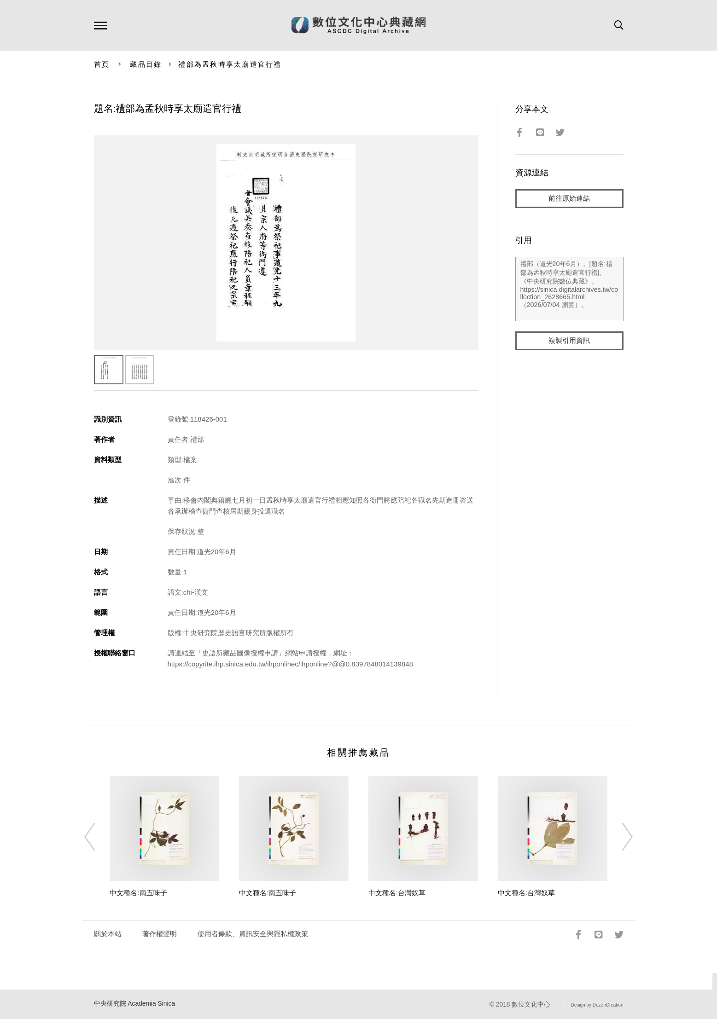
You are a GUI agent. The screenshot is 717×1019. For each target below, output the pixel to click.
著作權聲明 (159, 934)
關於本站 (108, 934)
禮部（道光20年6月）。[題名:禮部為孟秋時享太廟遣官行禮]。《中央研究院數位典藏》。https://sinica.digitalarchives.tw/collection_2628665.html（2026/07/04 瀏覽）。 (569, 289)
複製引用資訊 (569, 341)
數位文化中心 (531, 1004)
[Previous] (98, 837)
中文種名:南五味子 (138, 893)
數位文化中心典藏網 (358, 25)
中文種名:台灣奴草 (397, 893)
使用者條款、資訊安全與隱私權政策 (253, 934)
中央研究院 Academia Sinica (134, 1003)
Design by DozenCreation (597, 1004)
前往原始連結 (569, 199)
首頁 (102, 64)
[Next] (619, 837)
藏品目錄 (146, 64)
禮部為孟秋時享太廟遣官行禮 (229, 64)
